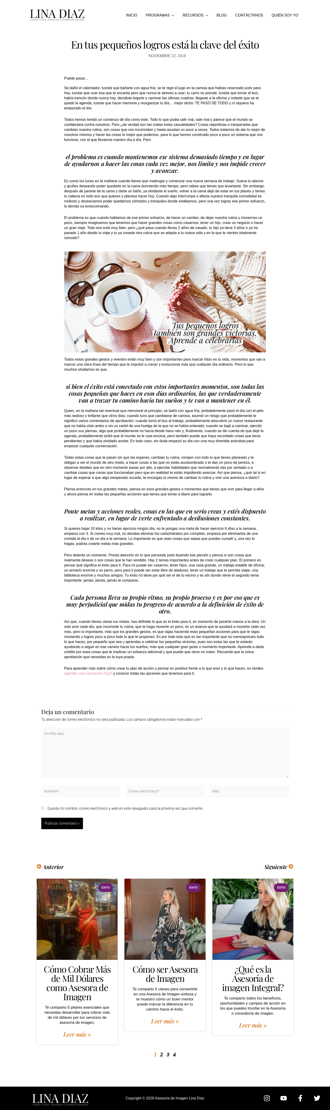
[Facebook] (300, 1098)
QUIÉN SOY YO (285, 15)
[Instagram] (267, 1098)
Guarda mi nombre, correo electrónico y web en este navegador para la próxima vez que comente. (125, 808)
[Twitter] (317, 1098)
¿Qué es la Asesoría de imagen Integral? (252, 978)
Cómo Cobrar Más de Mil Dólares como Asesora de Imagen (77, 982)
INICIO (138, 15)
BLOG (225, 15)
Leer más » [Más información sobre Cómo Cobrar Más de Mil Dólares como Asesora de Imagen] (77, 1034)
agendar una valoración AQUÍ (88, 673)
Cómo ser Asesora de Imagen (165, 973)
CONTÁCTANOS (251, 15)
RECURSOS (199, 15)
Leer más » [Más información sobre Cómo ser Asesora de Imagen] (165, 1021)
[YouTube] (284, 1098)
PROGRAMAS (165, 15)
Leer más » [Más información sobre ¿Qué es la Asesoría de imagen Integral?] (253, 1025)
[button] (177, 15)
